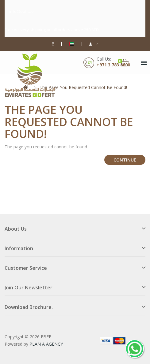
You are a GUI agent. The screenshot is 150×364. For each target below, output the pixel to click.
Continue (124, 160)
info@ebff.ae (21, 11)
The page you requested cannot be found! (83, 87)
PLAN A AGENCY (46, 344)
